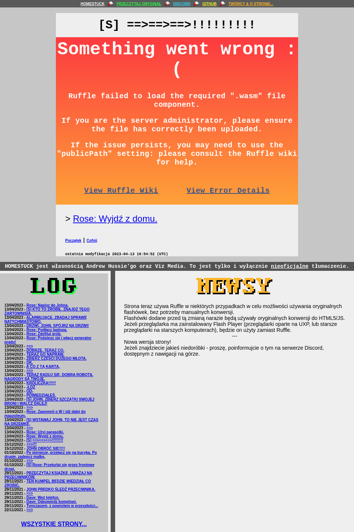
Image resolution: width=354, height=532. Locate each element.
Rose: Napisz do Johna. (47, 305)
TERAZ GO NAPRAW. (45, 354)
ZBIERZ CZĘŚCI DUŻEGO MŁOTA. (56, 358)
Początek (73, 240)
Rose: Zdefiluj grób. (43, 334)
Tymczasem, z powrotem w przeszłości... (62, 506)
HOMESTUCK (92, 4)
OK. (29, 362)
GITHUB (209, 4)
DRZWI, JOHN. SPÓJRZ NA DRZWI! (57, 326)
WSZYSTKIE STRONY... (54, 524)
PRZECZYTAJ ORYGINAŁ (139, 4)
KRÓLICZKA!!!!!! (41, 383)
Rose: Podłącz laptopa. (46, 330)
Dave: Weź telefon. (42, 498)
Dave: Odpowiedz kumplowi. (51, 502)
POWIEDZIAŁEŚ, (41, 395)
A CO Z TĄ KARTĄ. (43, 367)
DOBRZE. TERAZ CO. (45, 350)
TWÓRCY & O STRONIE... (250, 4)
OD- (29, 391)
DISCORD (181, 4)
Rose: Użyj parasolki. (45, 432)
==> (29, 346)
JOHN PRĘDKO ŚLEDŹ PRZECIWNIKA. (60, 489)
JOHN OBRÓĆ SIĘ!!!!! (45, 448)
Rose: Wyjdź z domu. (115, 219)
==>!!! (31, 444)
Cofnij (91, 240)
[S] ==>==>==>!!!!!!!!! (44, 440)
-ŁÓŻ (30, 387)
